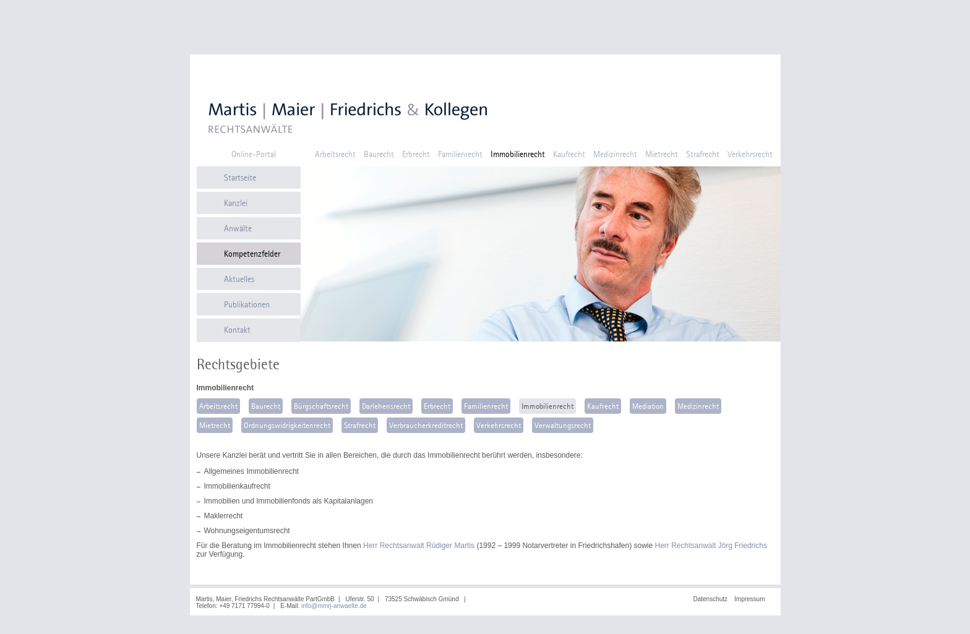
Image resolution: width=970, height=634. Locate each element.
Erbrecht (416, 154)
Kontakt (237, 329)
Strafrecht (702, 154)
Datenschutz (710, 599)
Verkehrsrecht (750, 154)
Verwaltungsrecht (562, 425)
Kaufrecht (569, 154)
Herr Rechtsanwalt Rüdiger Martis (418, 545)
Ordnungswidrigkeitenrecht (287, 425)
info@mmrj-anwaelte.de (334, 605)
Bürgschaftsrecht (321, 406)
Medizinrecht (615, 154)
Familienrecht (460, 154)
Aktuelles (239, 279)
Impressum (749, 599)
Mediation (648, 406)
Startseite (240, 177)
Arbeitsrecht (335, 154)
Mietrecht (661, 154)
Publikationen (247, 304)
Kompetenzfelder (252, 253)
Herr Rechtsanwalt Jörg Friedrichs (711, 545)
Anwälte (238, 228)
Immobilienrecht (518, 154)
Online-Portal (253, 154)
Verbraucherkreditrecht (426, 425)
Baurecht (379, 154)
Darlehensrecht (386, 406)
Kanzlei (235, 202)
